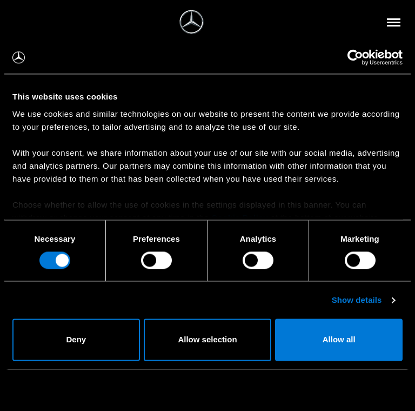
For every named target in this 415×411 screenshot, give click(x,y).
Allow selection (207, 339)
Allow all (339, 339)
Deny (76, 339)
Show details (357, 299)
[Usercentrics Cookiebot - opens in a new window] (355, 57)
